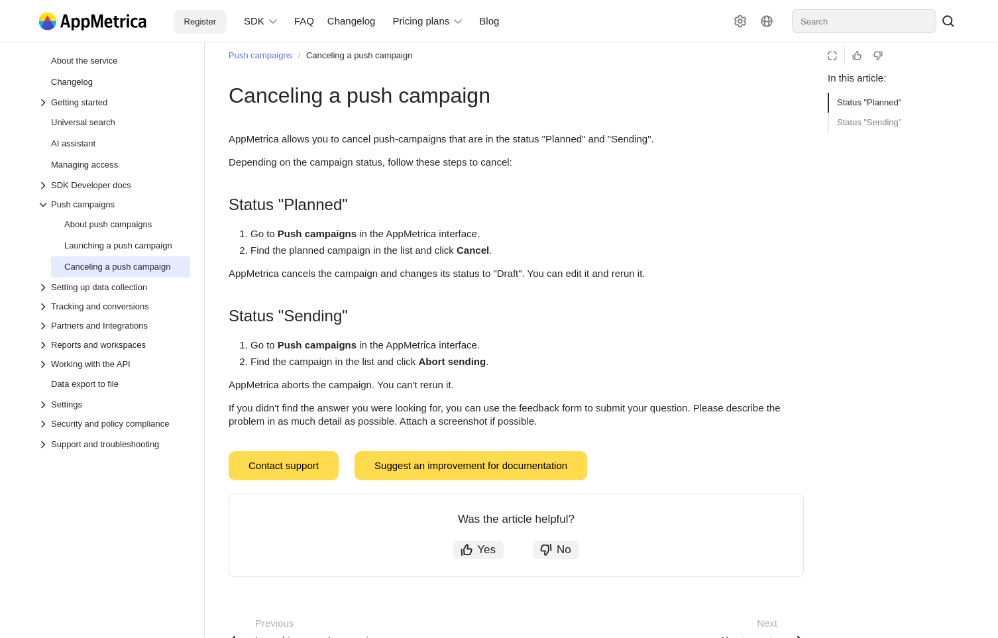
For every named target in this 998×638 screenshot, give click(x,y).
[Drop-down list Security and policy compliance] (114, 423)
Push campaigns (260, 55)
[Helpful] (857, 55)
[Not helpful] (878, 55)
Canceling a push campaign (359, 55)
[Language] (767, 21)
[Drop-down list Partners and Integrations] (114, 325)
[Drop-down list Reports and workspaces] (114, 344)
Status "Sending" (869, 122)
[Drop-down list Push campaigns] (114, 204)
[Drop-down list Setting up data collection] (114, 287)
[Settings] (740, 21)
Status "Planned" (869, 102)
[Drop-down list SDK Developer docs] (114, 185)
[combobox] (864, 21)
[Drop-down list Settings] (114, 404)
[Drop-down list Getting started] (114, 102)
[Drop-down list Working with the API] (114, 364)
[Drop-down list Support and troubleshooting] (44, 444)
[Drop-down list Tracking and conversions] (114, 306)
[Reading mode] (832, 55)
